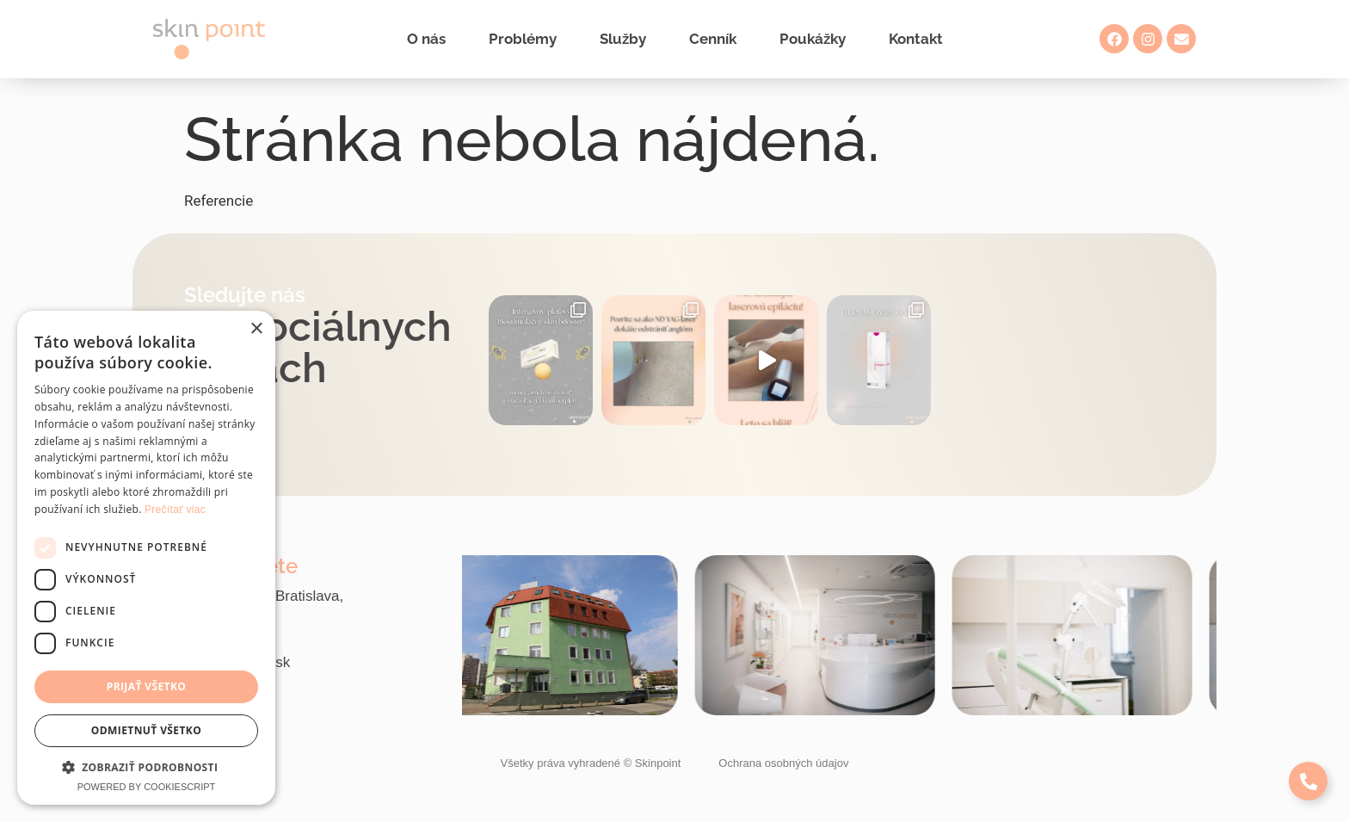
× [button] (255, 329)
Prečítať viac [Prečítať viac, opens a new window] (175, 510)
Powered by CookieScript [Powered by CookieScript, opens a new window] (146, 787)
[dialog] (146, 558)
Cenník (712, 38)
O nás (426, 38)
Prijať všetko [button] (147, 686)
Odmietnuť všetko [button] (146, 730)
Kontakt (916, 38)
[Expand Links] (1308, 781)
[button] (146, 767)
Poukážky (812, 38)
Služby (623, 38)
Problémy (523, 38)
